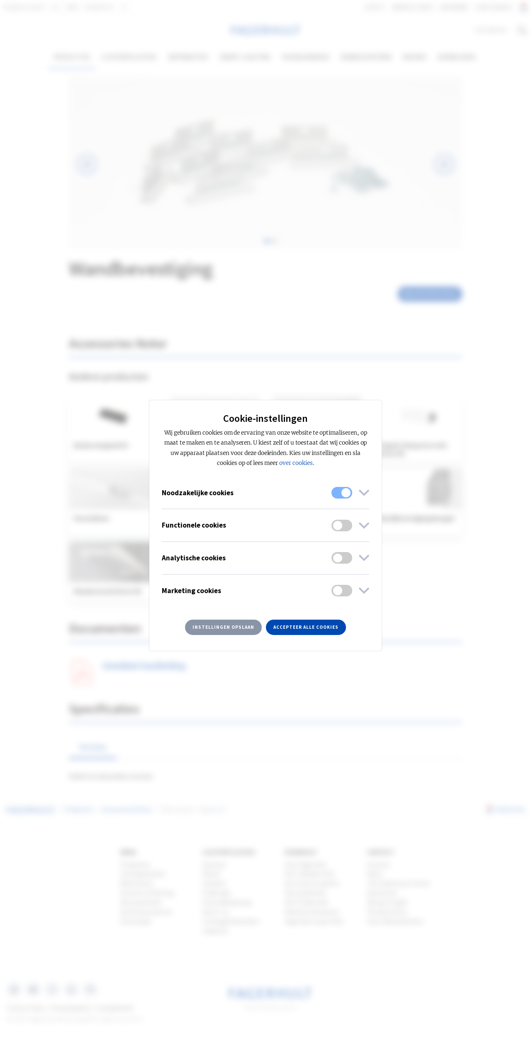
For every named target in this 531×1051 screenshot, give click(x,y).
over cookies (296, 463)
